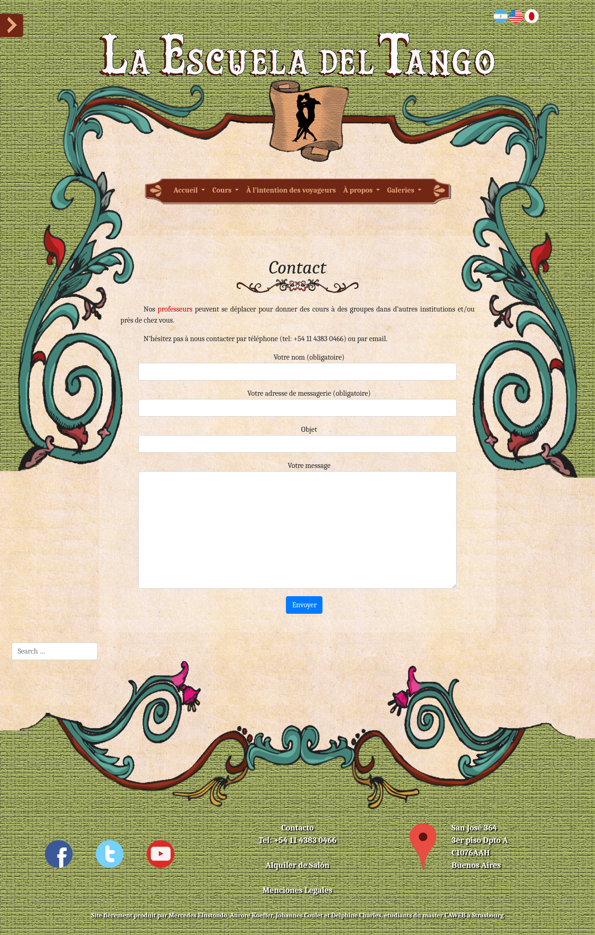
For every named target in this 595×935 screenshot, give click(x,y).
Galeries (401, 190)
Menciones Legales (298, 890)
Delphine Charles (356, 915)
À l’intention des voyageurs (291, 190)
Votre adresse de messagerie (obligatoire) (297, 403)
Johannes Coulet (299, 915)
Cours (222, 190)
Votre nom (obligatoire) (297, 366)
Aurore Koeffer (251, 915)
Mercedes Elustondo (198, 915)
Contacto (297, 828)
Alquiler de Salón (297, 865)
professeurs (175, 309)
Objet (297, 439)
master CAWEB (443, 915)
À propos (358, 190)
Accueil (186, 190)
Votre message (297, 525)
